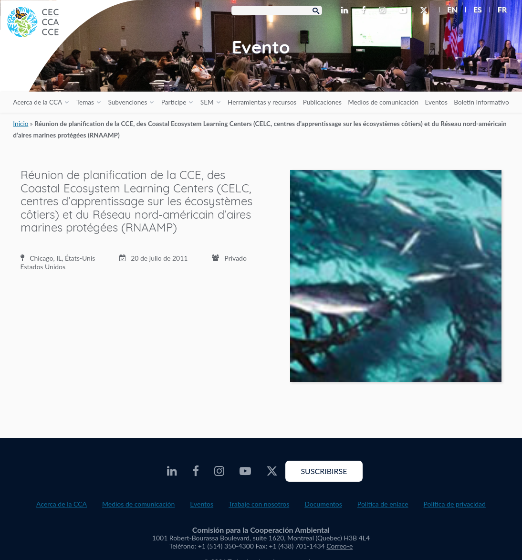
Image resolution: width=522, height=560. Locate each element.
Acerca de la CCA (37, 102)
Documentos (323, 504)
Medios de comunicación (383, 102)
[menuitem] (448, 9)
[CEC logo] (71, 71)
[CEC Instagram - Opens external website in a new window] (384, 10)
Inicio (20, 123)
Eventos (436, 102)
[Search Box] (276, 10)
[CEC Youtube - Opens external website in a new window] (404, 10)
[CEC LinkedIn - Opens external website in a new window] (346, 10)
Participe (174, 102)
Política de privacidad (455, 504)
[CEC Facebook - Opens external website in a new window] (365, 10)
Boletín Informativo (481, 102)
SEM (207, 102)
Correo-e (339, 546)
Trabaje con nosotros (259, 504)
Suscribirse (324, 470)
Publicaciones (322, 102)
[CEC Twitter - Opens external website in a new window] (425, 10)
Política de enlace (382, 504)
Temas (85, 102)
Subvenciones (127, 102)
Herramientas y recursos (262, 102)
